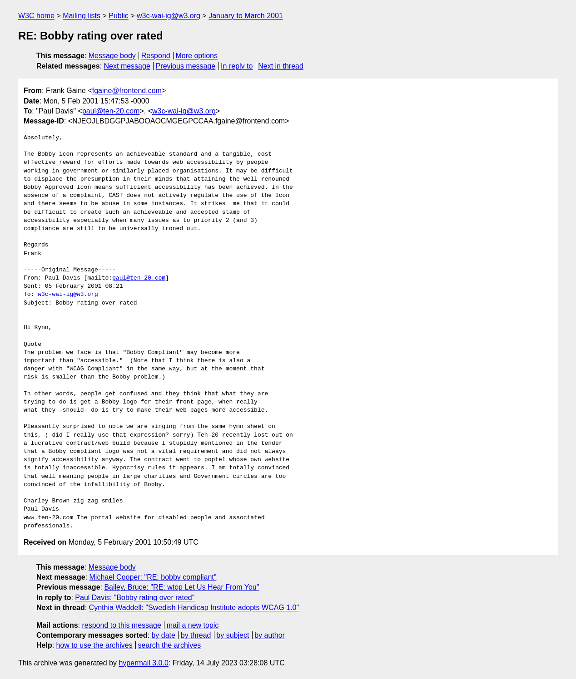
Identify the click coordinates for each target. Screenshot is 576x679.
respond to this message (121, 625)
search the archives (169, 645)
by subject (232, 635)
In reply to (237, 66)
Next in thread (280, 66)
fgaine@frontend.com (127, 90)
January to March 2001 (246, 16)
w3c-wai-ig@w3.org (168, 16)
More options (197, 55)
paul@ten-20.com (111, 111)
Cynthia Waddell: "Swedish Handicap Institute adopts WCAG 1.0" (194, 607)
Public (119, 16)
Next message (127, 66)
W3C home (36, 16)
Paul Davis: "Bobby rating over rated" (134, 597)
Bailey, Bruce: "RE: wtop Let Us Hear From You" (181, 587)
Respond (155, 55)
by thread (196, 635)
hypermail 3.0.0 (143, 663)
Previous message (186, 66)
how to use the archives (94, 645)
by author (269, 635)
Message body (112, 55)
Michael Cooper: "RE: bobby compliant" (153, 577)
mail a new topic (193, 625)
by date (163, 635)
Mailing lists (81, 16)
